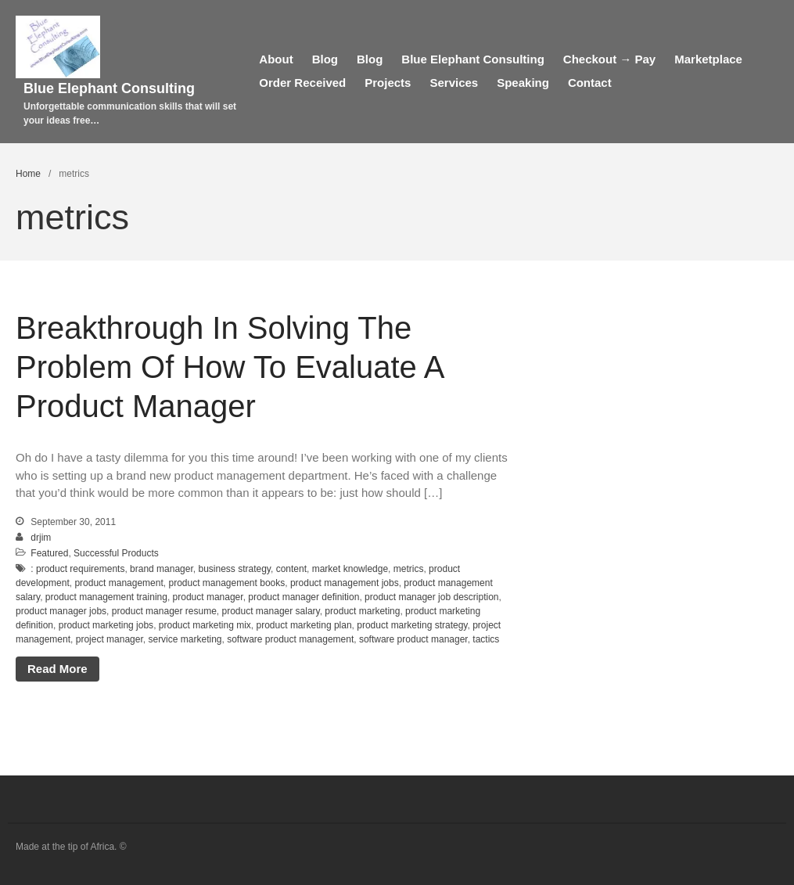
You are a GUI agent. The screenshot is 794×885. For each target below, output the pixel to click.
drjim (41, 537)
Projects (388, 82)
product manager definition (303, 597)
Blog (325, 59)
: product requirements (77, 568)
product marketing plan (304, 625)
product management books (226, 582)
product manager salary (271, 611)
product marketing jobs (106, 625)
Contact (590, 82)
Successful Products (116, 553)
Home (28, 173)
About (276, 59)
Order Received (302, 82)
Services (453, 82)
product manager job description (431, 597)
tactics (485, 639)
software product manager (413, 639)
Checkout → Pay (609, 59)
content (291, 568)
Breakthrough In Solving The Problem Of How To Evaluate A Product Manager (229, 367)
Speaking (523, 82)
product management (118, 582)
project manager (109, 639)
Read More (57, 668)
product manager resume (164, 611)
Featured (49, 553)
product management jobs (344, 582)
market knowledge (350, 568)
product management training (106, 597)
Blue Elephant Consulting (109, 88)
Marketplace (708, 59)
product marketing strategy (412, 625)
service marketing (184, 639)
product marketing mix (205, 625)
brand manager (161, 568)
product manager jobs (61, 611)
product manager (208, 597)
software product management (290, 639)
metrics (408, 568)
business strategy (234, 568)
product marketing (362, 611)
